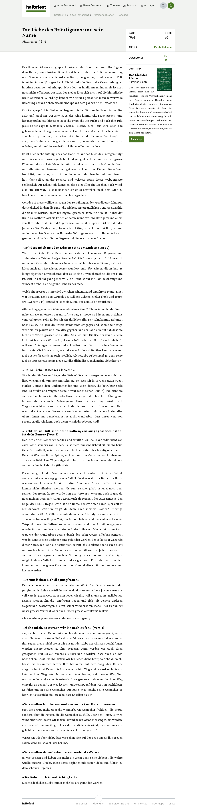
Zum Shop (136, 139)
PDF (166, 58)
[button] (163, 5)
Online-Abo (140, 803)
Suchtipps (158, 803)
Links (172, 803)
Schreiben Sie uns (119, 803)
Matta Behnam (163, 47)
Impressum (82, 803)
